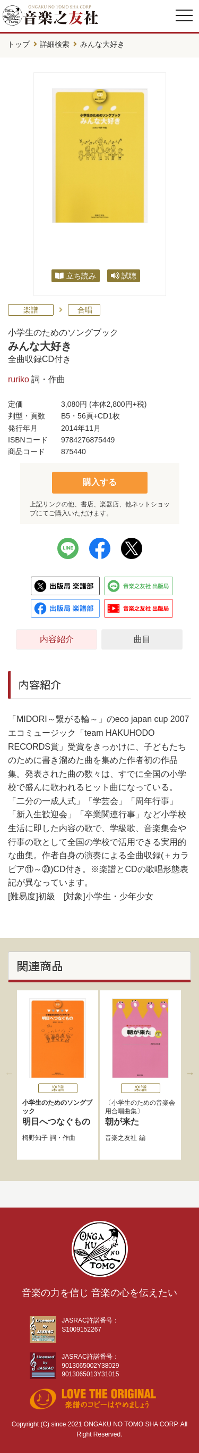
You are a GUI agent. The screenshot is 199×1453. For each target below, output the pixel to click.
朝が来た (122, 1121)
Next (190, 1073)
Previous (9, 1073)
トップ (18, 44)
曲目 (142, 639)
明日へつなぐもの (57, 1112)
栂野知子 (35, 1138)
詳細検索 (55, 44)
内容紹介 (57, 639)
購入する (100, 482)
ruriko (18, 379)
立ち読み (81, 276)
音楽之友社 (121, 1138)
